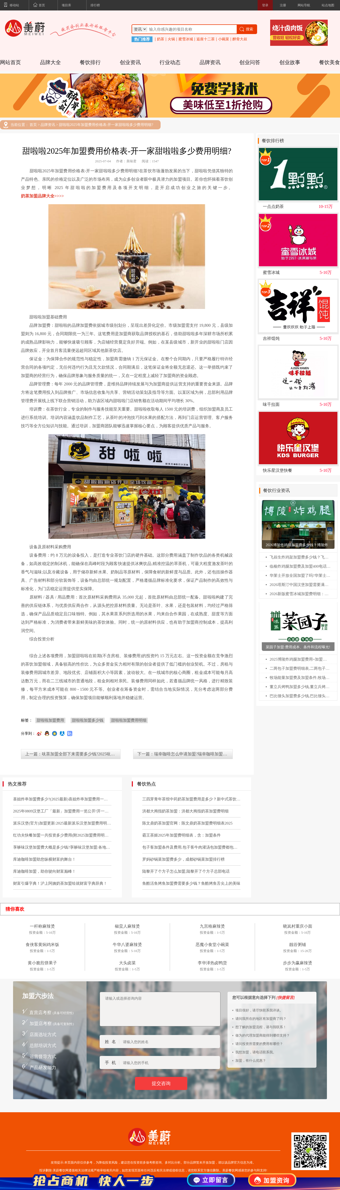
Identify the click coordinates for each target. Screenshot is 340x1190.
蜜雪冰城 (185, 39)
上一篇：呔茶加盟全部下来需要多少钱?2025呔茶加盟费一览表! (73, 754)
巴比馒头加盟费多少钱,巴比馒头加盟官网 (300, 696)
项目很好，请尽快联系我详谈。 (259, 1010)
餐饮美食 (329, 62)
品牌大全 (50, 62)
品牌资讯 (210, 62)
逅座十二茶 (205, 39)
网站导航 (304, 5)
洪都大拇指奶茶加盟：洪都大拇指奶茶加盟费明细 (185, 811)
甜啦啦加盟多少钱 (87, 720)
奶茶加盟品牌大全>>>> (42, 196)
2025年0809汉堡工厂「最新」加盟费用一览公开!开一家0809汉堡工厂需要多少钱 (62, 811)
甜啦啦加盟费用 (50, 720)
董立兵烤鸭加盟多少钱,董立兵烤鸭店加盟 (300, 687)
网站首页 (10, 62)
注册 (283, 5)
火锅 (171, 39)
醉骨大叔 (240, 39)
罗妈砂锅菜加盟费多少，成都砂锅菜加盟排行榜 (183, 859)
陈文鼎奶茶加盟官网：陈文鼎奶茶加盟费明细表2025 (187, 823)
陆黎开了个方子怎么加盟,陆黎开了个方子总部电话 (186, 871)
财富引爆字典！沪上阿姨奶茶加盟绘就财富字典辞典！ (60, 883)
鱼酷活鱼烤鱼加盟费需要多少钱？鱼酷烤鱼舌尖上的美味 (191, 883)
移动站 (11, 5)
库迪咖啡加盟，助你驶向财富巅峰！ (44, 871)
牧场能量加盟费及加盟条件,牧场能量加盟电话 (300, 678)
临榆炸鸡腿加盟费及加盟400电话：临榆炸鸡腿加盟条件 (300, 566)
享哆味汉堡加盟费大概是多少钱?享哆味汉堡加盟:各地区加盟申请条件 (62, 847)
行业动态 (170, 62)
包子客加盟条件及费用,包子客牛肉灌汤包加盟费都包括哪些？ (191, 847)
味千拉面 (271, 404)
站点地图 (328, 5)
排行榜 (95, 5)
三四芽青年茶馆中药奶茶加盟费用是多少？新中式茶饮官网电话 (191, 799)
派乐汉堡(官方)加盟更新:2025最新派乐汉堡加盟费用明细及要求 (62, 823)
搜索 (246, 29)
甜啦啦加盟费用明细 (128, 720)
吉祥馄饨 (271, 338)
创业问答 (249, 62)
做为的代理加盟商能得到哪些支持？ (262, 1035)
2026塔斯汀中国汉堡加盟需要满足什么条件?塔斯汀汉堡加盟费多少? (300, 585)
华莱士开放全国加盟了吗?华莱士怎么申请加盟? (300, 575)
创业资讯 (130, 62)
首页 (39, 5)
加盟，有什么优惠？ (250, 1060)
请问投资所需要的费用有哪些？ (259, 1044)
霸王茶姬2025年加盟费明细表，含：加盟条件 (181, 835)
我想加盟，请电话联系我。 (255, 1052)
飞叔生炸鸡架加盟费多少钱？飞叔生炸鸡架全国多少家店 (300, 557)
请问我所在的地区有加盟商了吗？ (260, 1019)
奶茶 (160, 39)
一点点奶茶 (273, 206)
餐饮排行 (90, 62)
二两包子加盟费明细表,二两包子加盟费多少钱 (300, 668)
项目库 (66, 5)
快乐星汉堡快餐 (277, 470)
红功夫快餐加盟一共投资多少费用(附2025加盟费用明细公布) (62, 835)
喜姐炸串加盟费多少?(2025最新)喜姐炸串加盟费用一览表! (62, 799)
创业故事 (289, 62)
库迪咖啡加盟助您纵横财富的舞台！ (44, 859)
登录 (265, 5)
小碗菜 (223, 39)
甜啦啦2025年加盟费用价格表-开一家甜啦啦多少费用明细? (106, 125)
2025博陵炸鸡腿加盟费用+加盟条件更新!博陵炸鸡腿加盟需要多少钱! (300, 659)
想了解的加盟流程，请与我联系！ (260, 1027)
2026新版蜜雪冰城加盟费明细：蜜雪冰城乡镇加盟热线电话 (300, 594)
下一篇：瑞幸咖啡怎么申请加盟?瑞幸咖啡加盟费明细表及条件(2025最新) (185, 754)
